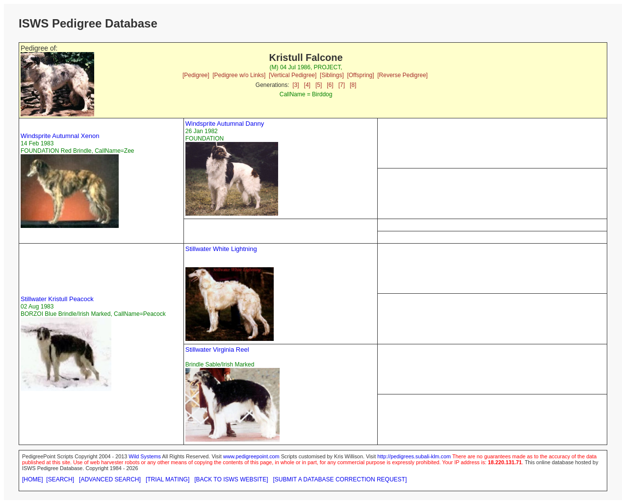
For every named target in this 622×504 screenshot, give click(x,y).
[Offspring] (360, 75)
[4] (307, 85)
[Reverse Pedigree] (402, 75)
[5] (318, 85)
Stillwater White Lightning (221, 248)
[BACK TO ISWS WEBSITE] (231, 479)
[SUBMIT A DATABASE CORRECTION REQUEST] (340, 479)
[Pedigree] (195, 75)
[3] (295, 85)
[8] (353, 85)
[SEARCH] (60, 479)
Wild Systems (145, 456)
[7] (341, 85)
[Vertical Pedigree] (292, 75)
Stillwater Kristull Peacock (57, 299)
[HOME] (32, 479)
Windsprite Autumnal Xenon (60, 136)
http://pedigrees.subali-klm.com (414, 456)
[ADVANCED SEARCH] (110, 479)
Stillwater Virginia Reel (217, 349)
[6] (330, 85)
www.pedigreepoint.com (251, 456)
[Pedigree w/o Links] (238, 75)
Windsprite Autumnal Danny (224, 123)
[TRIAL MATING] (167, 479)
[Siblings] (332, 75)
